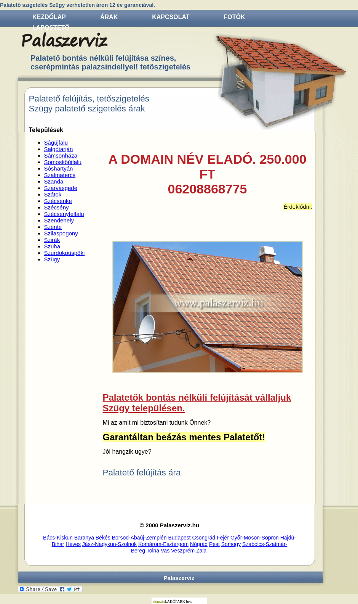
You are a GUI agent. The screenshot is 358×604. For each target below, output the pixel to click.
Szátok (53, 194)
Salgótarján (58, 149)
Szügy (52, 259)
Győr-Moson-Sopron (254, 538)
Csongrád (204, 538)
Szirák (52, 240)
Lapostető (51, 27)
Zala (201, 551)
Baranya (84, 538)
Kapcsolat (170, 17)
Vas (165, 551)
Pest (214, 544)
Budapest (179, 538)
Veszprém (183, 551)
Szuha (52, 246)
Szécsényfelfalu (64, 214)
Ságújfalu (56, 142)
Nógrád (199, 544)
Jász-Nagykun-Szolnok (109, 544)
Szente (53, 227)
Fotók (234, 17)
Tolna (153, 551)
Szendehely (59, 220)
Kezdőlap (49, 17)
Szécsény (56, 207)
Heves (73, 544)
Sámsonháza (61, 155)
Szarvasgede (61, 188)
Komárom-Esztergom (163, 544)
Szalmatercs (60, 175)
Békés (103, 538)
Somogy (231, 544)
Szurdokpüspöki (64, 253)
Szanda (54, 181)
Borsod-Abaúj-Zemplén (139, 538)
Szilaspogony (61, 233)
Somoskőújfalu (63, 162)
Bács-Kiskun (58, 538)
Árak (109, 17)
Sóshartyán (58, 168)
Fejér (223, 538)
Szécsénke (58, 201)
